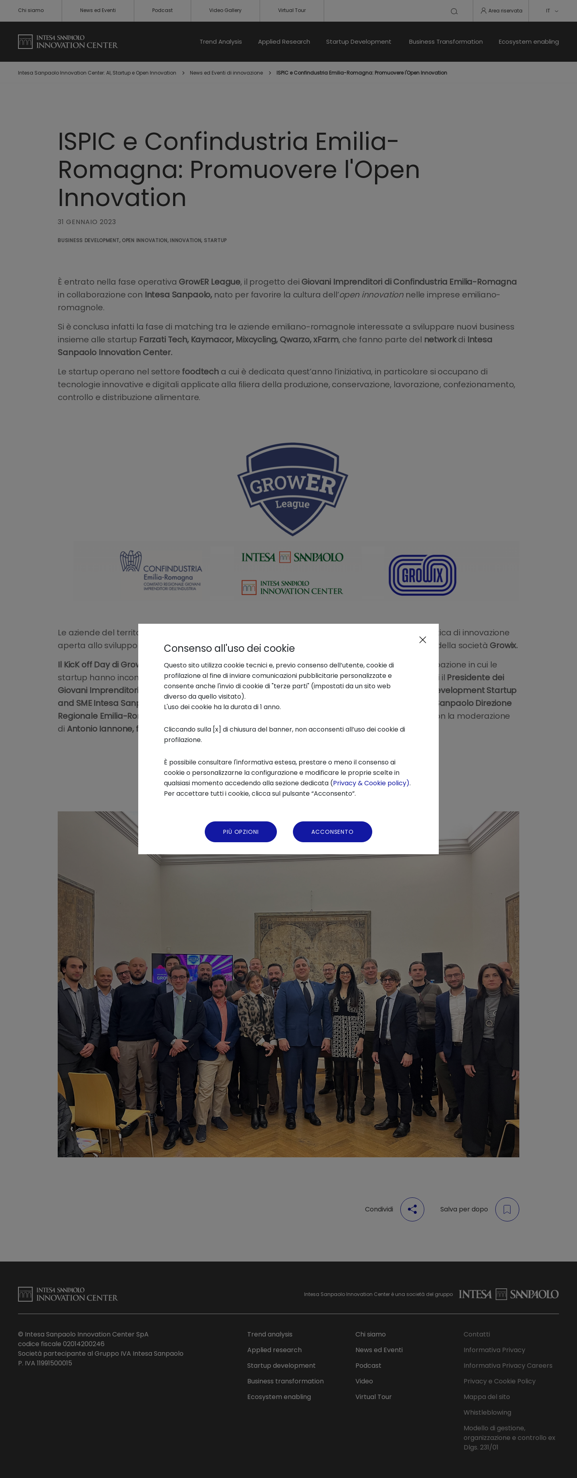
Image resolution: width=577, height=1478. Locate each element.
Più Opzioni (240, 832)
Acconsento (332, 832)
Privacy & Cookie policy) (371, 783)
